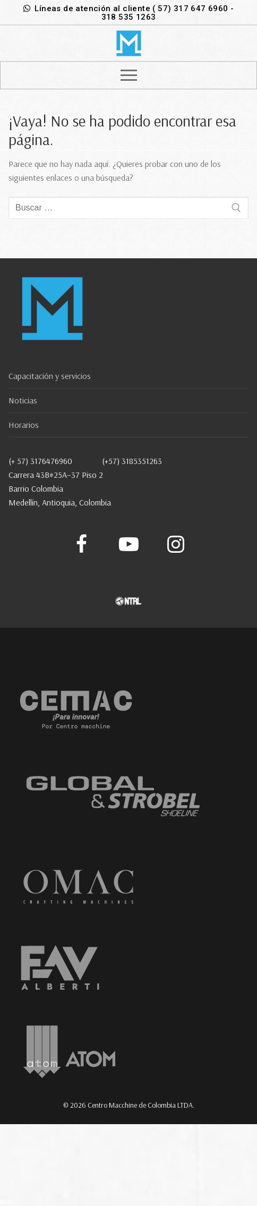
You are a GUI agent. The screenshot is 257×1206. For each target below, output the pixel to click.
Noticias (22, 400)
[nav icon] (128, 75)
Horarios (23, 424)
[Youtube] (129, 544)
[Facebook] (81, 544)
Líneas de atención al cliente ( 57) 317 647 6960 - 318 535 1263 (128, 13)
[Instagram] (175, 544)
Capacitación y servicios (49, 375)
